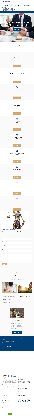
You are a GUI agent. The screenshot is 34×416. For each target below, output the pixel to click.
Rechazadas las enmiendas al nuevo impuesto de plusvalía (16, 323)
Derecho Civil (17, 57)
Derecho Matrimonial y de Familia (17, 73)
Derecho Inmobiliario (17, 201)
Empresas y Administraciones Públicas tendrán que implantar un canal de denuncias (9, 298)
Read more (5, 304)
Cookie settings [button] (4, 413)
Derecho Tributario (17, 169)
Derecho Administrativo (17, 137)
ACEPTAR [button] (9, 413)
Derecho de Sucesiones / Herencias (17, 153)
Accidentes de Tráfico (17, 89)
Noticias (4, 294)
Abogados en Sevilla (10, 294)
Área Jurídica (17, 74)
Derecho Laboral (17, 105)
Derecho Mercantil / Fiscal (17, 185)
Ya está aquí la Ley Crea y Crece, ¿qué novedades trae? (25, 297)
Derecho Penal (17, 121)
